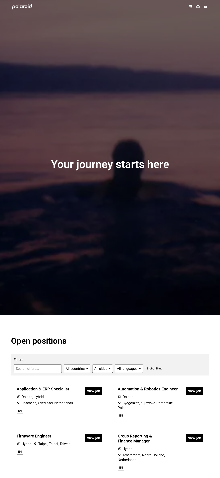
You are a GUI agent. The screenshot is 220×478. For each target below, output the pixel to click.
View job (93, 391)
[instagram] (198, 6)
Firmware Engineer (34, 436)
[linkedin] (190, 6)
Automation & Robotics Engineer (148, 389)
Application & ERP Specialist (43, 389)
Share (158, 368)
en (20, 410)
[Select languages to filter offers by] (129, 369)
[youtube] (205, 6)
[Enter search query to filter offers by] (38, 369)
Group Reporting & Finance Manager (135, 438)
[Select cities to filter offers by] (102, 369)
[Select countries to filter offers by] (77, 369)
